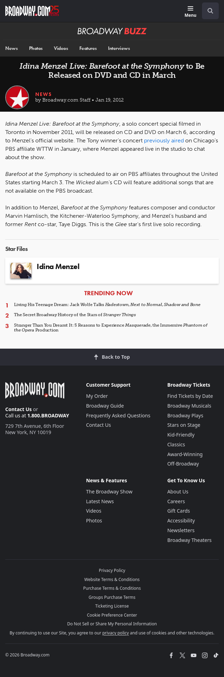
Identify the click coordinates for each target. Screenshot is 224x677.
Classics (176, 444)
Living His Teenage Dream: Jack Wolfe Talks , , (107, 304)
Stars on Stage (184, 425)
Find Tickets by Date (190, 396)
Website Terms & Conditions (111, 579)
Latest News (100, 501)
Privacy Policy (112, 570)
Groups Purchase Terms (112, 597)
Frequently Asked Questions (118, 415)
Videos (61, 48)
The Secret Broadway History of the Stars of (75, 314)
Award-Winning (185, 454)
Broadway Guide (105, 405)
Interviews (119, 48)
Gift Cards (178, 510)
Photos (36, 48)
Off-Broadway (183, 463)
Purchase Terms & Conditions (112, 588)
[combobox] (207, 10)
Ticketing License (112, 606)
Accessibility (181, 520)
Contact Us (18, 409)
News (11, 48)
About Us (177, 491)
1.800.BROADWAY (48, 415)
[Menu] (190, 12)
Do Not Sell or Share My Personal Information (112, 624)
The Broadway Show (109, 491)
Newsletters (181, 530)
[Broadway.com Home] (32, 11)
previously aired (164, 140)
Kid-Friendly (181, 434)
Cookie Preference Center (112, 615)
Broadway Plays (185, 415)
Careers (176, 501)
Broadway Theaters (189, 540)
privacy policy (115, 633)
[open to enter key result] (210, 10)
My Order (97, 396)
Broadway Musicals (189, 405)
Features (88, 48)
